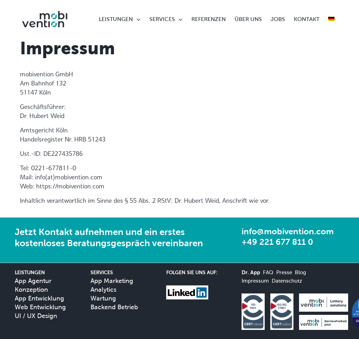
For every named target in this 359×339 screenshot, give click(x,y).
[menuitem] (331, 19)
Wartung (103, 298)
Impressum (255, 281)
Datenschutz (287, 281)
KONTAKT (306, 19)
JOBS (278, 19)
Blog (300, 272)
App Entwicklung (39, 298)
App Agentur (33, 280)
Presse (284, 272)
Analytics (103, 289)
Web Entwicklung (40, 307)
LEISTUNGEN (116, 19)
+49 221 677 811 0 (277, 242)
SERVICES (162, 19)
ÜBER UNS (248, 19)
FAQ (268, 272)
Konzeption (31, 289)
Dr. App (251, 272)
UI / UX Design (36, 315)
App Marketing (111, 280)
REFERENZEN (208, 19)
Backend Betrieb (114, 307)
